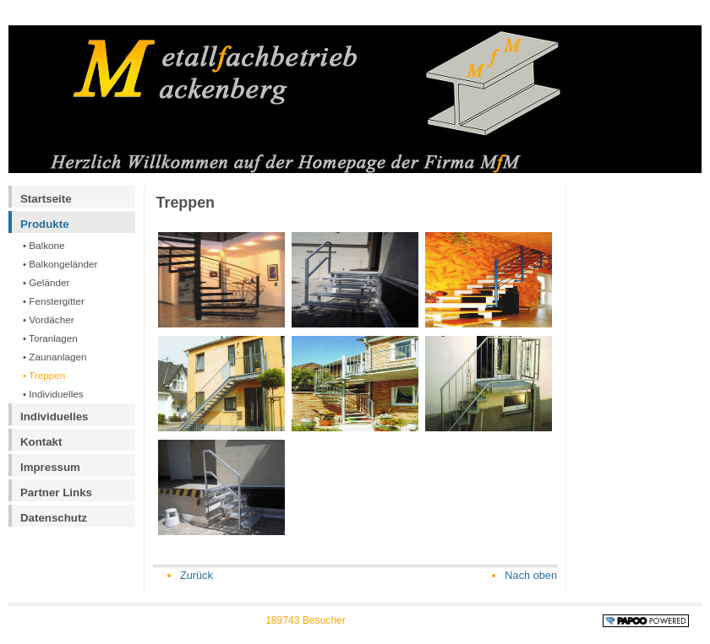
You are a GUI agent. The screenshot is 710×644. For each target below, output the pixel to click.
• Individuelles (53, 393)
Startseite (46, 198)
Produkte (44, 224)
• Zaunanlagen (55, 356)
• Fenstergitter (54, 300)
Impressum (50, 467)
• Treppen (44, 375)
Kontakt (41, 442)
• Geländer (46, 282)
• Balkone (44, 245)
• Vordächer (48, 319)
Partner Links (56, 492)
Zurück (196, 575)
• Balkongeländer (60, 263)
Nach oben (531, 575)
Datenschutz (53, 517)
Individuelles (54, 416)
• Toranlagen (50, 338)
